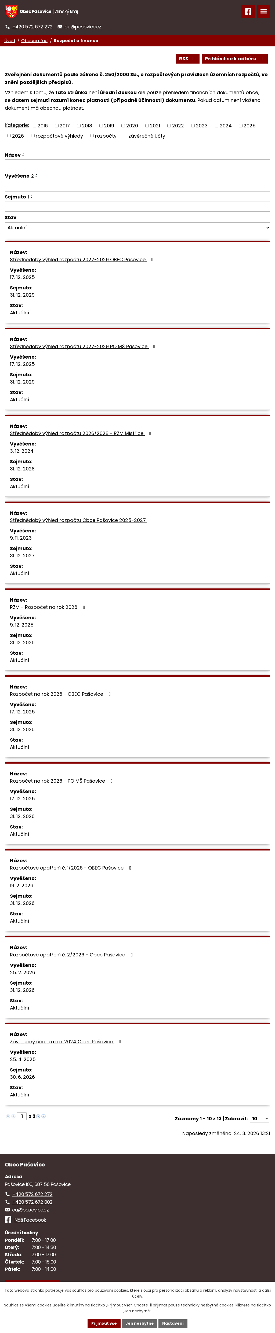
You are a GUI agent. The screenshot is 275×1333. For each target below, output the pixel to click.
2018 (87, 125)
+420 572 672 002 (32, 1202)
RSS (188, 58)
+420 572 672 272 (32, 26)
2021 (155, 125)
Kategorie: (17, 125)
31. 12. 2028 (22, 468)
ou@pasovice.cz (82, 26)
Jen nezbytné (139, 1323)
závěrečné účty (146, 135)
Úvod (9, 41)
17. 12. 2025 (22, 277)
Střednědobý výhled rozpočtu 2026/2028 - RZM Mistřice (81, 433)
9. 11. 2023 (21, 538)
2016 (43, 125)
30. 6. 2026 (22, 1077)
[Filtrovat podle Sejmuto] (137, 206)
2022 (178, 125)
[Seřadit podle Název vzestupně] (24, 154)
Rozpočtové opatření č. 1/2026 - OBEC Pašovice (71, 867)
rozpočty (106, 135)
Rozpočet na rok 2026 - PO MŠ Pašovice (62, 781)
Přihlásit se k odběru (235, 58)
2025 (250, 125)
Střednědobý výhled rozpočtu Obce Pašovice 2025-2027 (83, 520)
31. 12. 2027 (22, 555)
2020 (132, 125)
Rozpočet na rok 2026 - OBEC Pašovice (61, 694)
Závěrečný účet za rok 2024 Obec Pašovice (66, 1041)
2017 (65, 125)
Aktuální (19, 312)
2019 (109, 125)
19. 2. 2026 (21, 885)
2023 (202, 125)
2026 (18, 135)
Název (13, 155)
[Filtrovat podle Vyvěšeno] (137, 186)
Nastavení (173, 1323)
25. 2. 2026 (22, 972)
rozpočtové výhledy (59, 135)
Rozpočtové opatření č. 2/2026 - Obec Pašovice (72, 954)
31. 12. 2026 (22, 642)
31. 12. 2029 (22, 295)
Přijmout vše (104, 1323)
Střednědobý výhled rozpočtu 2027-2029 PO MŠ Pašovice (83, 346)
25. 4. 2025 (23, 1059)
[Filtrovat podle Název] (137, 164)
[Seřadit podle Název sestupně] (24, 156)
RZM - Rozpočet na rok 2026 (48, 607)
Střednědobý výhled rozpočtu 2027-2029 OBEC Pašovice (82, 259)
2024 (226, 125)
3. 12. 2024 (22, 451)
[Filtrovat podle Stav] (137, 227)
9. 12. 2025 (22, 624)
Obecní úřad (34, 41)
